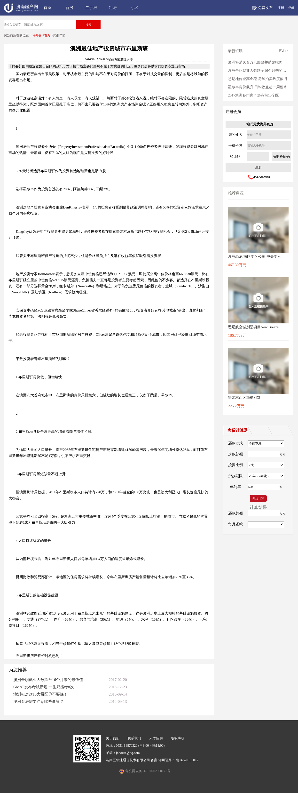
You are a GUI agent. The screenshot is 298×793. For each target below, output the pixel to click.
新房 (69, 8)
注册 (280, 7)
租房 (113, 8)
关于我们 (112, 738)
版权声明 (177, 738)
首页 (47, 8)
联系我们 (134, 738)
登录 (291, 7)
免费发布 (265, 8)
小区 (135, 8)
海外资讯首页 (41, 35)
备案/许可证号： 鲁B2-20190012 (174, 760)
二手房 (91, 8)
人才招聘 (156, 738)
